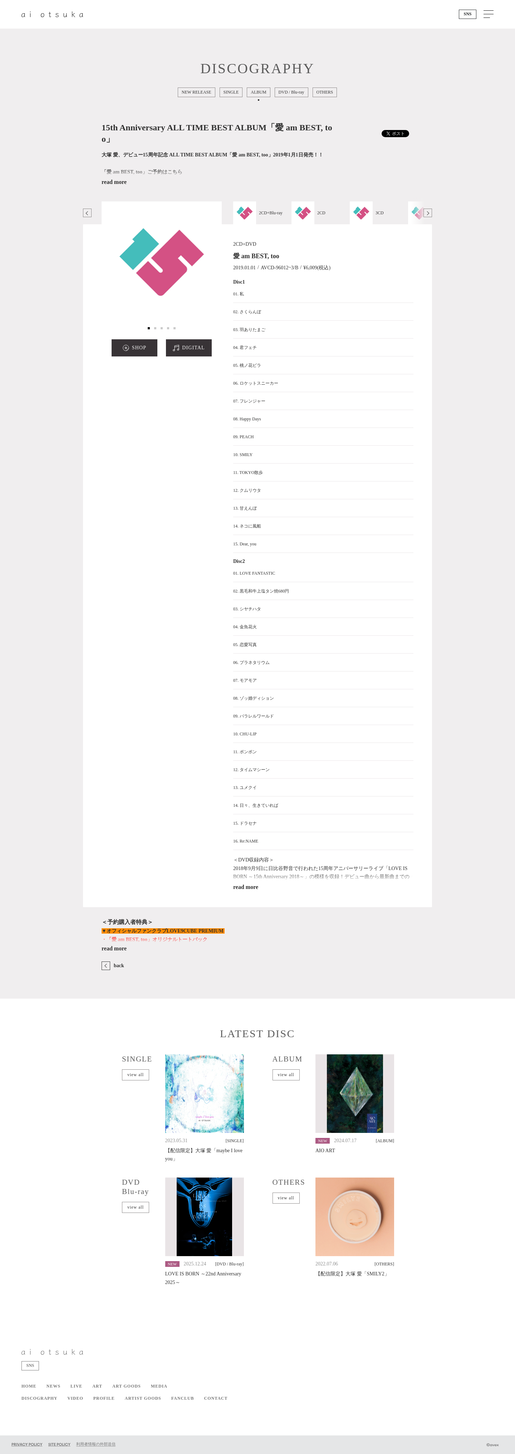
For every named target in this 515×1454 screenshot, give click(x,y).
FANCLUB (182, 1398)
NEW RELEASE (196, 92)
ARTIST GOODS (143, 1398)
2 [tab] (155, 328)
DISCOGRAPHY (39, 1398)
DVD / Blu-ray (291, 92)
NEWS (53, 1386)
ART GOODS (126, 1386)
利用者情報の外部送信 (96, 1444)
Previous (87, 213)
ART (97, 1386)
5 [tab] (174, 328)
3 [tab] (162, 328)
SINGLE (231, 92)
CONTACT (216, 1398)
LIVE (76, 1386)
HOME (28, 1386)
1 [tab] (149, 328)
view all (135, 1074)
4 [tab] (168, 328)
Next (427, 213)
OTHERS (325, 92)
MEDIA (159, 1386)
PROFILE (104, 1398)
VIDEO (75, 1398)
